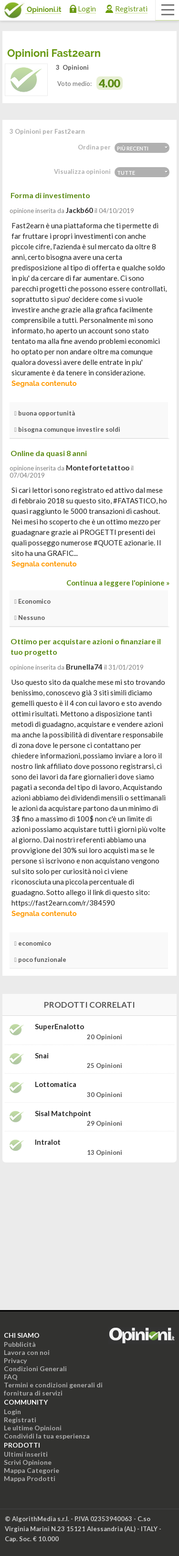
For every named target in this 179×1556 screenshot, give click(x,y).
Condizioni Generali (35, 1368)
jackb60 (79, 210)
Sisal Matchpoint (63, 1113)
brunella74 (84, 666)
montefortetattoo (97, 467)
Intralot (48, 1142)
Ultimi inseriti (26, 1454)
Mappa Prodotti (29, 1478)
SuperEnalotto (59, 1027)
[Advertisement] (89, 1230)
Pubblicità (20, 1344)
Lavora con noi (27, 1352)
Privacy (15, 1360)
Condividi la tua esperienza (47, 1436)
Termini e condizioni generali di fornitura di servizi (53, 1389)
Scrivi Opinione (28, 1462)
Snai (42, 1056)
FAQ (11, 1377)
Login (87, 8)
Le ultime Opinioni (33, 1428)
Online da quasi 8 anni (49, 453)
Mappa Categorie (31, 1470)
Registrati (131, 8)
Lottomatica (55, 1084)
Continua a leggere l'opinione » (117, 582)
